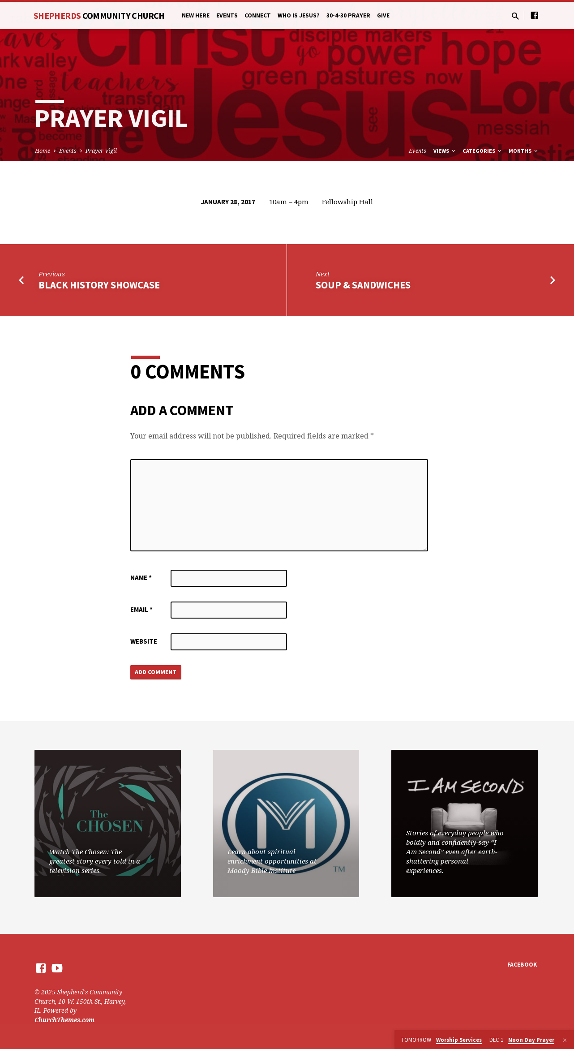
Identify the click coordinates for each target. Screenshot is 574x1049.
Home (42, 151)
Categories (483, 150)
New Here (196, 15)
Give (383, 15)
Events (227, 15)
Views (445, 150)
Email (141, 609)
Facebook (522, 965)
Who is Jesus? (299, 15)
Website (143, 641)
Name (141, 577)
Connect (257, 15)
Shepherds (99, 15)
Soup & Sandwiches (363, 285)
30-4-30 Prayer (348, 15)
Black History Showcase (99, 285)
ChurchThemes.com (64, 1019)
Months (524, 150)
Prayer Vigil (101, 151)
